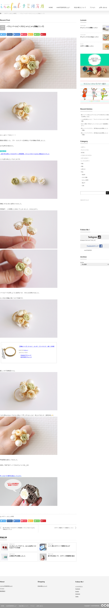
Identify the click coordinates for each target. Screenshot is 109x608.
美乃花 (82, 152)
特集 (82, 166)
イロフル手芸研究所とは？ (6, 586)
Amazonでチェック (26, 355)
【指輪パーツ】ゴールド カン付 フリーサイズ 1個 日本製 (36, 346)
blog (82, 171)
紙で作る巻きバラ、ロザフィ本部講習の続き (61, 556)
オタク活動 (84, 177)
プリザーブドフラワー (86, 155)
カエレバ (26, 350)
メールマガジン (79, 586)
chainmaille (83, 25)
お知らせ (83, 169)
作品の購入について (80, 7)
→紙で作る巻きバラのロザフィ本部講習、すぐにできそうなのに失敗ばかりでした (25, 154)
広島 (83, 185)
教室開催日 (2, 591)
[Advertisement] (94, 213)
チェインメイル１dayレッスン (89, 37)
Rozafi (81, 44)
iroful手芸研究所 (88, 250)
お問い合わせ (103, 7)
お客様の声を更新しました (17, 556)
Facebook (77, 588)
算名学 (83, 174)
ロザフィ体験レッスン (87, 46)
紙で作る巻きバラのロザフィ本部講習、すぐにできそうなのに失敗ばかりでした (19, 528)
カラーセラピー (85, 158)
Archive (82, 262)
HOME (51, 7)
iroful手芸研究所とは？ (63, 7)
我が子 (83, 182)
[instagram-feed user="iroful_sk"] (94, 240)
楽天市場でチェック (26, 357)
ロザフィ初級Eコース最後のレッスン (64, 527)
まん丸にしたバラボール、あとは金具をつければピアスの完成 (22, 546)
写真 (82, 163)
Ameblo (77, 591)
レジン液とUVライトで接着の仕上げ (59, 546)
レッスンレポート (85, 160)
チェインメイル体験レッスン (89, 27)
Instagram (77, 594)
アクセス (92, 7)
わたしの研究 (10, 516)
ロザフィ (4, 516)
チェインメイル (85, 149)
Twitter (76, 596)
